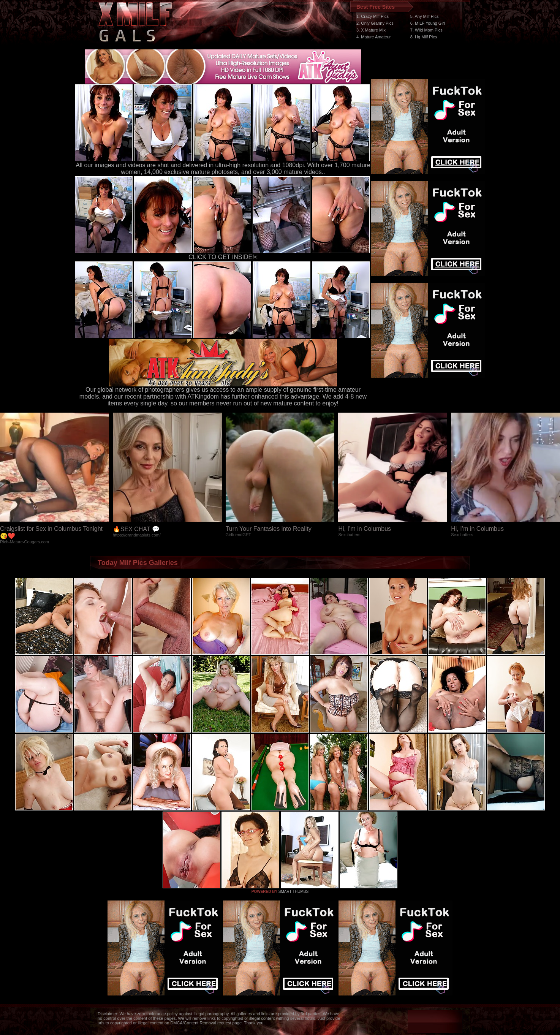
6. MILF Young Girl (427, 23)
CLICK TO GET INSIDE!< (223, 257)
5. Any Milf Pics (424, 16)
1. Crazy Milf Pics (372, 16)
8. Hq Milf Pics (423, 37)
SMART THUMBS (293, 891)
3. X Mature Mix (371, 30)
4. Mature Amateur (373, 37)
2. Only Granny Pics (375, 23)
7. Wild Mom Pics (426, 30)
